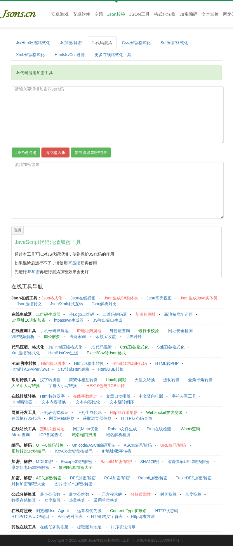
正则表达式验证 (54, 412)
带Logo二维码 (81, 314)
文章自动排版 (118, 396)
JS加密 (33, 271)
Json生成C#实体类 (121, 298)
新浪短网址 (145, 314)
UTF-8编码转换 (50, 445)
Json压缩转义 (29, 303)
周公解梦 (52, 336)
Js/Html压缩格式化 (33, 42)
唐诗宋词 (77, 336)
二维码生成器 (48, 314)
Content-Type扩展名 (128, 510)
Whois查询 (190, 429)
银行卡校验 (148, 330)
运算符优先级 (89, 510)
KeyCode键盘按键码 (74, 451)
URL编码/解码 (173, 445)
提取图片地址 (89, 527)
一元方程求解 (110, 494)
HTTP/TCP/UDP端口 (30, 516)
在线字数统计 (85, 396)
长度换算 (193, 494)
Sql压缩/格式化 (174, 42)
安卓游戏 (60, 14)
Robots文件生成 (122, 429)
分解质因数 (141, 494)
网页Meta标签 (61, 418)
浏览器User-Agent (52, 510)
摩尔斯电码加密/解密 (30, 467)
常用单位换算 (106, 500)
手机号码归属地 (54, 330)
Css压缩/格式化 (136, 42)
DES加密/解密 (83, 478)
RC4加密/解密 (117, 478)
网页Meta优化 (85, 429)
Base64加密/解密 (116, 461)
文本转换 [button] (210, 14)
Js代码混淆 (102, 42)
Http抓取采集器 (124, 412)
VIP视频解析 (22, 336)
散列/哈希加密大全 (76, 467)
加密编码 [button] (188, 14)
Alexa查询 (20, 434)
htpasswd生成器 (69, 320)
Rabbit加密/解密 (152, 478)
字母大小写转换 (62, 385)
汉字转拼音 (50, 379)
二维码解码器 (114, 314)
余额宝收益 (105, 336)
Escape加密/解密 (76, 461)
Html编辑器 (21, 402)
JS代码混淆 (101, 347)
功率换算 (52, 500)
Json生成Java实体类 (199, 298)
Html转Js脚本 (53, 363)
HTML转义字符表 (107, 516)
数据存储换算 (23, 500)
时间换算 (168, 494)
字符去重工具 (184, 396)
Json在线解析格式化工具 (109, 540)
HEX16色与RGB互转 (105, 385)
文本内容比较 (88, 402)
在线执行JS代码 (26, 418)
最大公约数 (79, 494)
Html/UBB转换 (111, 369)
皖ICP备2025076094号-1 (158, 540)
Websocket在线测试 (164, 412)
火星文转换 (145, 379)
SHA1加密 (149, 461)
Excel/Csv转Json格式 (106, 353)
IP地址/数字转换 (116, 451)
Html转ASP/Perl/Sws (30, 369)
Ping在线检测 (159, 429)
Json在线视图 (83, 298)
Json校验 (116, 14)
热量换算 (77, 500)
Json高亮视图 (159, 298)
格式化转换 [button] (165, 14)
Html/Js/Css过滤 (70, 54)
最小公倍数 (50, 494)
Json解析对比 (104, 303)
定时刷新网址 (52, 429)
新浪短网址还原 (178, 314)
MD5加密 (44, 461)
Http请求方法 (143, 516)
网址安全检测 (180, 330)
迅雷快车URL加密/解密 (188, 461)
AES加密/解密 (49, 478)
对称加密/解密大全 (28, 483)
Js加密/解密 (71, 42)
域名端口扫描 (84, 434)
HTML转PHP (167, 363)
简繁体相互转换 (83, 379)
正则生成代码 (89, 412)
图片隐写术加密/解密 (74, 483)
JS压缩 (74, 263)
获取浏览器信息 (97, 418)
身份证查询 (119, 330)
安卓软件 (81, 14)
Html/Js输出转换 (89, 363)
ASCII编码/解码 (138, 445)
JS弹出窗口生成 (107, 320)
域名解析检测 (118, 434)
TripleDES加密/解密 (194, 478)
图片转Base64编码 (28, 451)
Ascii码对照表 (70, 516)
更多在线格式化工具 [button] (113, 54)
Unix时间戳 (116, 379)
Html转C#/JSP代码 (129, 363)
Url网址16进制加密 (28, 320)
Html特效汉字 (52, 396)
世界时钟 (133, 336)
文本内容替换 (53, 402)
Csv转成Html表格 (73, 369)
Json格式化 (51, 298)
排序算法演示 (123, 527)
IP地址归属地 (89, 330)
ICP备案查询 (50, 434)
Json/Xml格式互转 (67, 303)
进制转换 (171, 379)
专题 (98, 14)
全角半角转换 (200, 379)
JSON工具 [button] (139, 14)
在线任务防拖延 (54, 527)
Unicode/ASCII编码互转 (93, 445)
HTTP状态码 (166, 510)
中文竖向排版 (151, 396)
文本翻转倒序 (121, 402)
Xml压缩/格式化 (30, 54)
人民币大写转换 (25, 385)
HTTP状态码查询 (136, 418)
